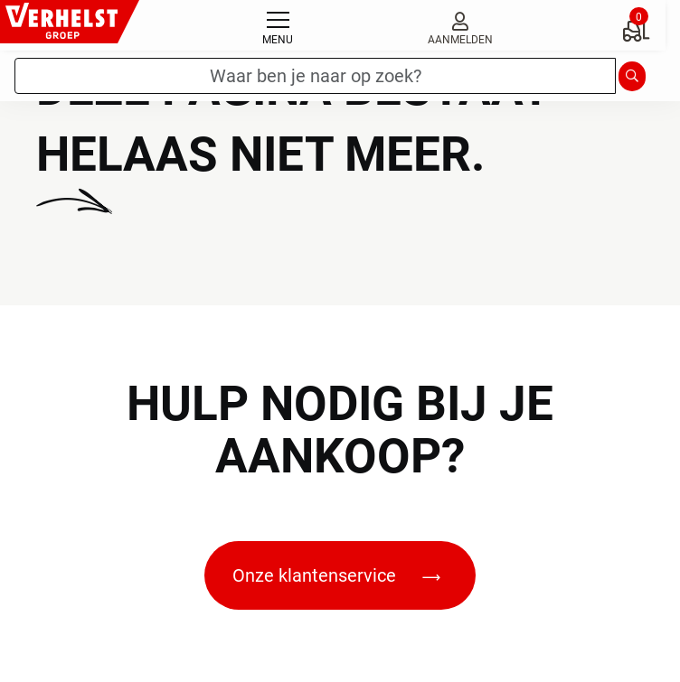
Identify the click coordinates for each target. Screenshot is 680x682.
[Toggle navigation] (277, 25)
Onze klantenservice (336, 575)
